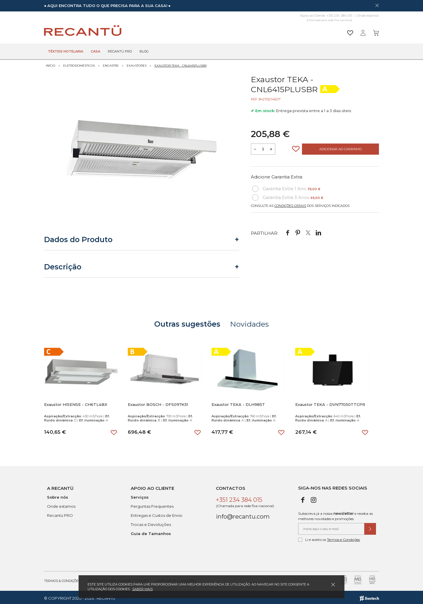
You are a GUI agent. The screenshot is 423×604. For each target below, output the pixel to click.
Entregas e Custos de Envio (156, 513)
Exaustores (137, 64)
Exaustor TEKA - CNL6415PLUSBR (181, 64)
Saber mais (142, 589)
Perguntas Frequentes (152, 504)
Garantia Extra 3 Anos (287, 196)
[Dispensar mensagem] (377, 5)
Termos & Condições (62, 579)
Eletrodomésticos (79, 64)
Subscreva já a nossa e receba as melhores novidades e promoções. (335, 514)
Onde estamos (368, 16)
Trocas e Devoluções (151, 522)
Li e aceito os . (329, 538)
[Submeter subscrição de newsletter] (370, 527)
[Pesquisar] (256, 30)
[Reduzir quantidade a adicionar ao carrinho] (255, 147)
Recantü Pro (120, 52)
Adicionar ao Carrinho (340, 147)
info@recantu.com (243, 514)
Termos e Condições (343, 538)
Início (50, 64)
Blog (144, 52)
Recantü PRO (60, 513)
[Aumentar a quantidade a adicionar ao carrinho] (271, 147)
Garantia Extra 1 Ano (286, 187)
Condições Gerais (290, 204)
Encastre (111, 64)
